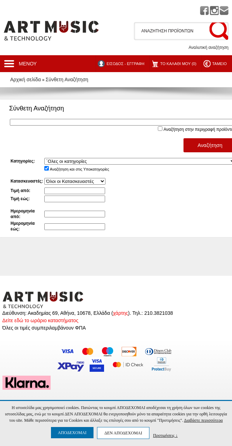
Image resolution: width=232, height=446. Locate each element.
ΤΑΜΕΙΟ (219, 64)
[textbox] (174, 31)
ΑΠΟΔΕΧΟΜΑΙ (72, 432)
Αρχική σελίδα (25, 79)
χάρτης (120, 313)
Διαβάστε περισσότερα (203, 420)
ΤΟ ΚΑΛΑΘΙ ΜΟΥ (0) (178, 64)
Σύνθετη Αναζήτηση (67, 79)
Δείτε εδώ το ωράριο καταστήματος (40, 320)
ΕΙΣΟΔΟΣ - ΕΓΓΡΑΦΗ (125, 64)
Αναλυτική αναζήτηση (208, 47)
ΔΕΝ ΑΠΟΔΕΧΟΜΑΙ (123, 433)
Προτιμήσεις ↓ (165, 435)
